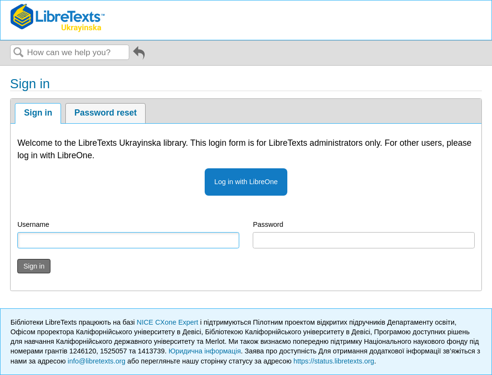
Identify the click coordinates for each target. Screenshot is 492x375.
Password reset (105, 112)
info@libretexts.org (96, 361)
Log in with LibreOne (246, 182)
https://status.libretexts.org (334, 361)
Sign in (38, 112)
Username (33, 224)
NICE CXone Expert (168, 322)
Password (268, 224)
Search (18, 53)
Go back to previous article (139, 56)
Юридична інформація (205, 351)
